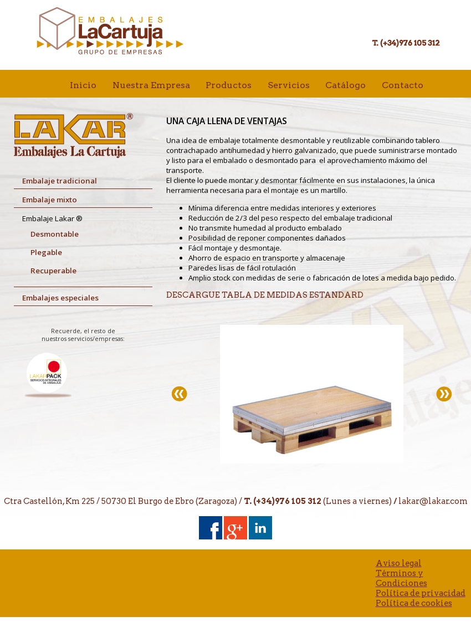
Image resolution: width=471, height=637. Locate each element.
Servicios (289, 85)
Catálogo (345, 85)
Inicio (83, 85)
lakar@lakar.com (433, 501)
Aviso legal (399, 563)
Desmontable (54, 234)
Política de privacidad (420, 593)
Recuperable (53, 271)
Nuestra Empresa (151, 85)
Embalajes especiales (60, 298)
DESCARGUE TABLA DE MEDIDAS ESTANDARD (265, 295)
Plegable (46, 252)
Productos (229, 85)
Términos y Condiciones (401, 578)
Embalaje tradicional (59, 181)
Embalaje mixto (49, 200)
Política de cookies (414, 603)
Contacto (402, 85)
